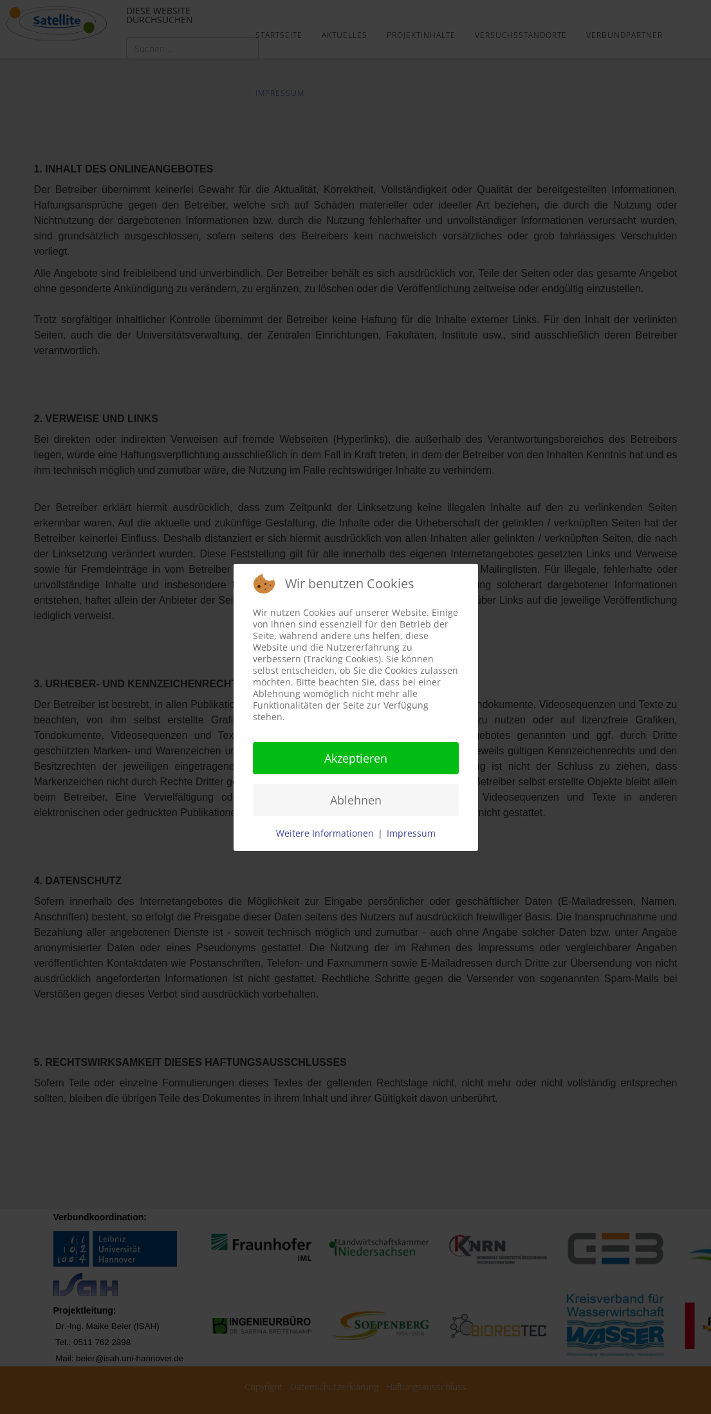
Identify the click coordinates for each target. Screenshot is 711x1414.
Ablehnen (356, 800)
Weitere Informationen (325, 833)
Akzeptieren (355, 758)
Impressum (411, 833)
